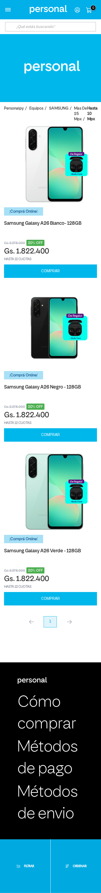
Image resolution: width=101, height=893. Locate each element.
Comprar (50, 270)
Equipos (36, 108)
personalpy (14, 108)
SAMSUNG (58, 108)
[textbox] (50, 26)
